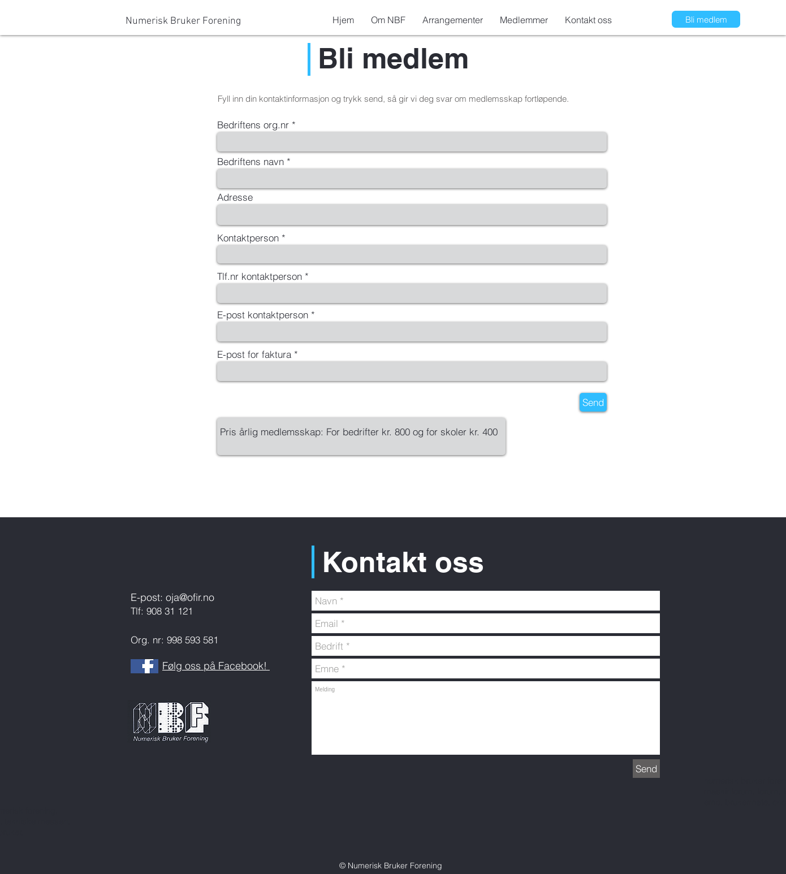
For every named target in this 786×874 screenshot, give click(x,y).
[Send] (593, 402)
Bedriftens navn (250, 161)
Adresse (235, 197)
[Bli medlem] (706, 19)
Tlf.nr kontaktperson (259, 276)
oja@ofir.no (190, 597)
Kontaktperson (248, 238)
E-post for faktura (254, 354)
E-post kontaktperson (262, 314)
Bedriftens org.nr (253, 124)
